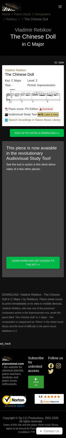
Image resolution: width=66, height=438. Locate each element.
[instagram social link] (59, 366)
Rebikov (11, 19)
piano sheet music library (44, 424)
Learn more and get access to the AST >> (33, 262)
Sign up (36, 382)
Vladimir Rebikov (15, 70)
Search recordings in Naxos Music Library (34, 119)
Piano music (22, 14)
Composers (43, 14)
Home (6, 14)
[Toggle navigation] (60, 6)
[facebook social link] (52, 366)
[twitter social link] (51, 372)
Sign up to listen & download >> (37, 133)
